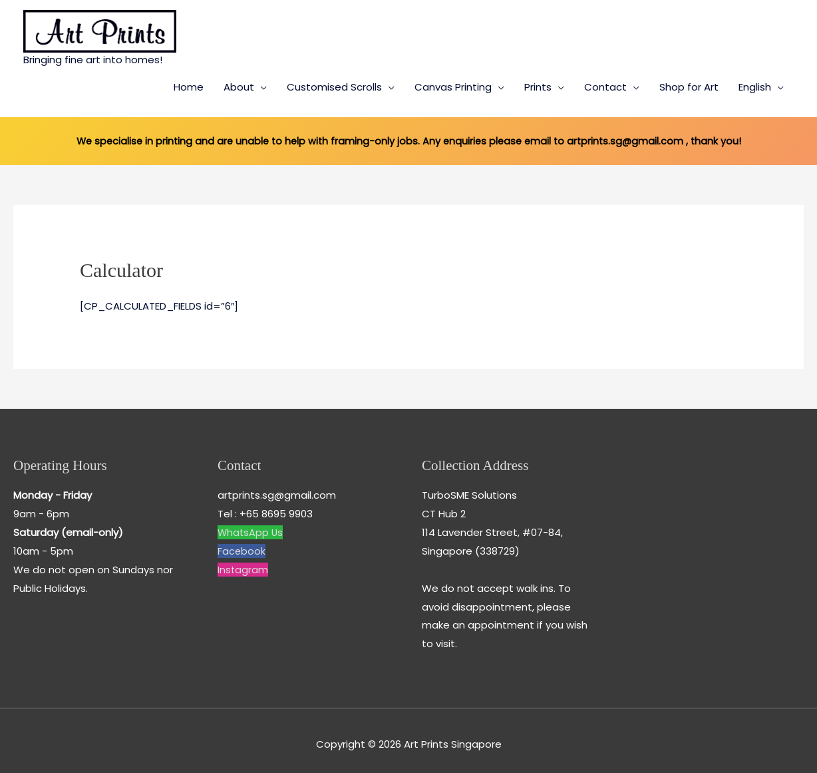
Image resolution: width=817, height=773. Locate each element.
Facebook (242, 544)
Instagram (243, 562)
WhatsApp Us (251, 525)
